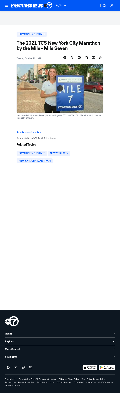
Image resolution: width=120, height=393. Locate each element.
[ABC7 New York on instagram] (23, 367)
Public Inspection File (45, 382)
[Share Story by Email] (93, 57)
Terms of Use (10, 382)
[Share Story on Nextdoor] (86, 57)
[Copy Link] (100, 57)
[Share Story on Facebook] (65, 57)
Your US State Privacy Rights (93, 379)
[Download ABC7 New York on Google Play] (107, 367)
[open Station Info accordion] (60, 357)
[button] (6, 5)
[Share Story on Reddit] (79, 57)
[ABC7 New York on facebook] (8, 367)
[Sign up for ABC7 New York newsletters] (31, 367)
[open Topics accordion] (60, 334)
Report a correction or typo (29, 132)
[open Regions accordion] (60, 341)
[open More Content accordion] (60, 349)
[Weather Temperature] (95, 6)
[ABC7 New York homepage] (31, 5)
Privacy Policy (10, 379)
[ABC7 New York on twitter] (15, 367)
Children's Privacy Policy (69, 379)
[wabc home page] (12, 321)
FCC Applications (64, 382)
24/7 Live (60, 5)
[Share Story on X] (72, 57)
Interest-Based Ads (26, 382)
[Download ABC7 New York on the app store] (90, 367)
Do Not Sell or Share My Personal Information (37, 379)
